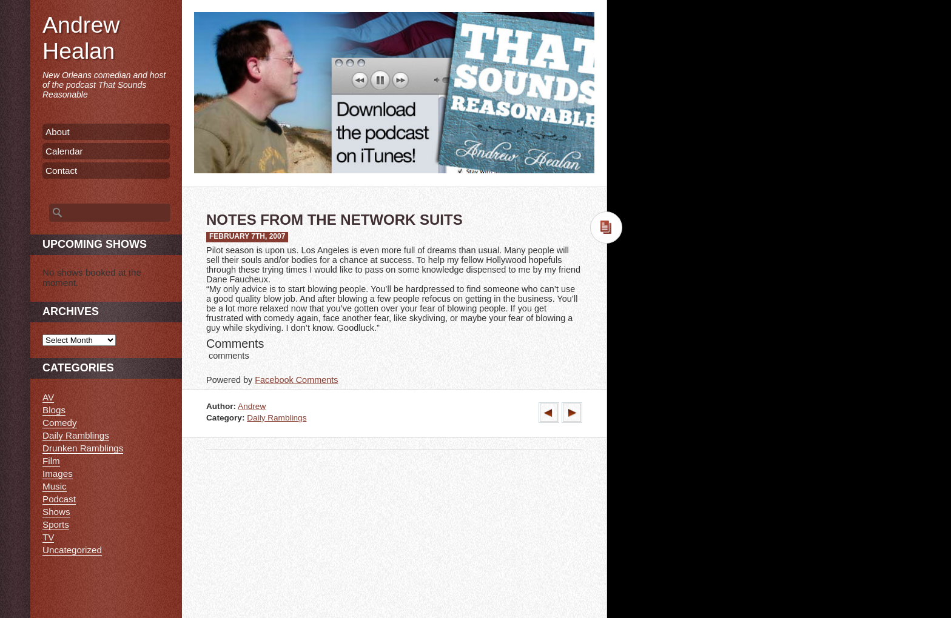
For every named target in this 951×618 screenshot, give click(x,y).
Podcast (59, 499)
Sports (55, 524)
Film (51, 461)
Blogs (54, 410)
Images (57, 473)
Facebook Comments (296, 380)
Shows (56, 512)
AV (48, 397)
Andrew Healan (80, 38)
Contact (61, 170)
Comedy (59, 422)
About (57, 132)
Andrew (252, 406)
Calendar (64, 151)
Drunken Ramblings (82, 448)
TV (48, 537)
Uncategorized (72, 550)
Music (54, 486)
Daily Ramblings (276, 417)
